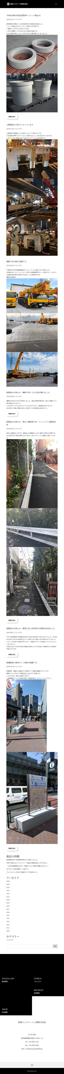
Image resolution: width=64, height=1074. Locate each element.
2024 (8, 887)
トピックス (18, 19)
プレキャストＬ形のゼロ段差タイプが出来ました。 (22, 872)
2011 (8, 928)
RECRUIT (38, 990)
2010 (8, 931)
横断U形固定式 (11, 277)
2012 (8, 925)
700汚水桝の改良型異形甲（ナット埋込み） (24, 15)
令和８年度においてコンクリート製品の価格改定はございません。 (27, 863)
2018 (8, 906)
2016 (8, 912)
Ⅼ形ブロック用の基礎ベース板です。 (17, 869)
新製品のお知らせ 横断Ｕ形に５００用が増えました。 (28, 392)
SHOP (5, 1009)
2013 (8, 921)
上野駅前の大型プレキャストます (19, 124)
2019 (8, 903)
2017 (8, 909)
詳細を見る (11, 117)
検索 (55, 946)
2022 (8, 894)
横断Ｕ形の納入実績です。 (17, 261)
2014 (8, 918)
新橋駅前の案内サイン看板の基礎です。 (22, 662)
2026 (8, 881)
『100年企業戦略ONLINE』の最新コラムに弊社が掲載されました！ (27, 866)
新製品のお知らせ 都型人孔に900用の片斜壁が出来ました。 (31, 628)
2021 (8, 897)
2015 (8, 915)
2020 (8, 900)
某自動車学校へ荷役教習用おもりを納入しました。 (22, 860)
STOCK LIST (8, 978)
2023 (8, 890)
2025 (8, 884)
